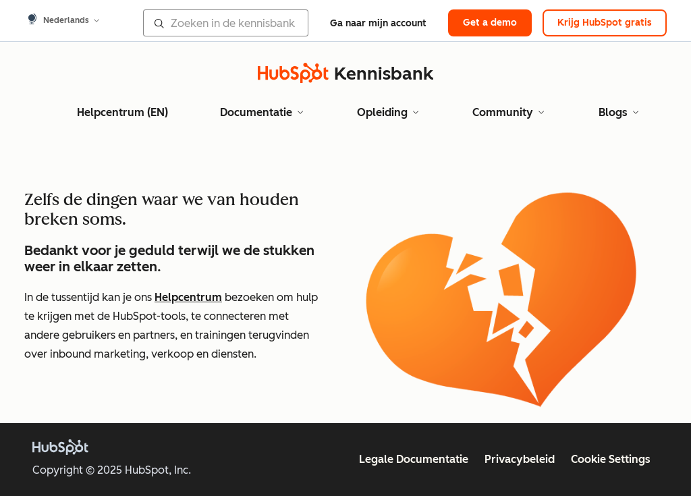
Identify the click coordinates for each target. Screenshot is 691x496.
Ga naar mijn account (378, 23)
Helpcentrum (188, 297)
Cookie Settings (611, 459)
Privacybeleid (520, 459)
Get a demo (490, 22)
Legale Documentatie (413, 459)
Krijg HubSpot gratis (604, 22)
